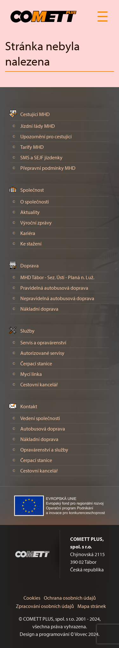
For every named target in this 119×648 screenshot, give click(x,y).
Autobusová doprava (42, 428)
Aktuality (30, 212)
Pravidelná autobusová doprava (54, 288)
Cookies (31, 598)
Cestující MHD (35, 114)
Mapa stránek (91, 606)
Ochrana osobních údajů (70, 598)
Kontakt (28, 406)
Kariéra (27, 233)
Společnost (32, 190)
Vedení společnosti (40, 418)
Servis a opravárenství (43, 342)
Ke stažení (31, 243)
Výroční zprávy (36, 222)
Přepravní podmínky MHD (48, 168)
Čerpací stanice (36, 363)
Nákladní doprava (39, 309)
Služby (27, 330)
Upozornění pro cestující (46, 136)
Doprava (29, 265)
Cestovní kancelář (39, 384)
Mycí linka (31, 374)
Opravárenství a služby (44, 449)
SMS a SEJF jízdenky (41, 157)
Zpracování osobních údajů (45, 606)
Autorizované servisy (42, 353)
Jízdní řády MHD (37, 126)
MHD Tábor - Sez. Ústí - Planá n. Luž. (57, 277)
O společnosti (34, 201)
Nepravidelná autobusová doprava (57, 298)
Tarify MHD (32, 147)
